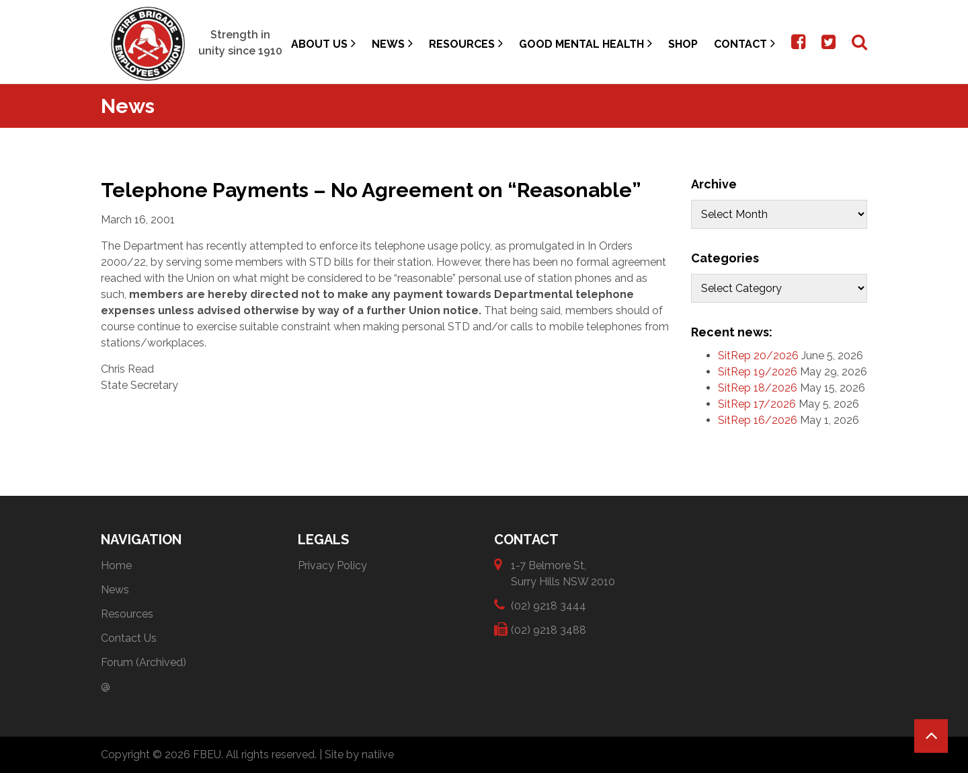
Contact (744, 43)
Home (116, 565)
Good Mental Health (585, 43)
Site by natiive (359, 754)
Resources (466, 43)
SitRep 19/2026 (757, 371)
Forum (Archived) (143, 662)
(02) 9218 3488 (548, 629)
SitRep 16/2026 (757, 420)
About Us (323, 43)
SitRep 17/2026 (757, 404)
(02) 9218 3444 (548, 605)
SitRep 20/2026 (758, 355)
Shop (683, 44)
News (392, 43)
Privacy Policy (332, 565)
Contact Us (129, 638)
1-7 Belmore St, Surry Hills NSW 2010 (563, 573)
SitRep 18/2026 (757, 387)
